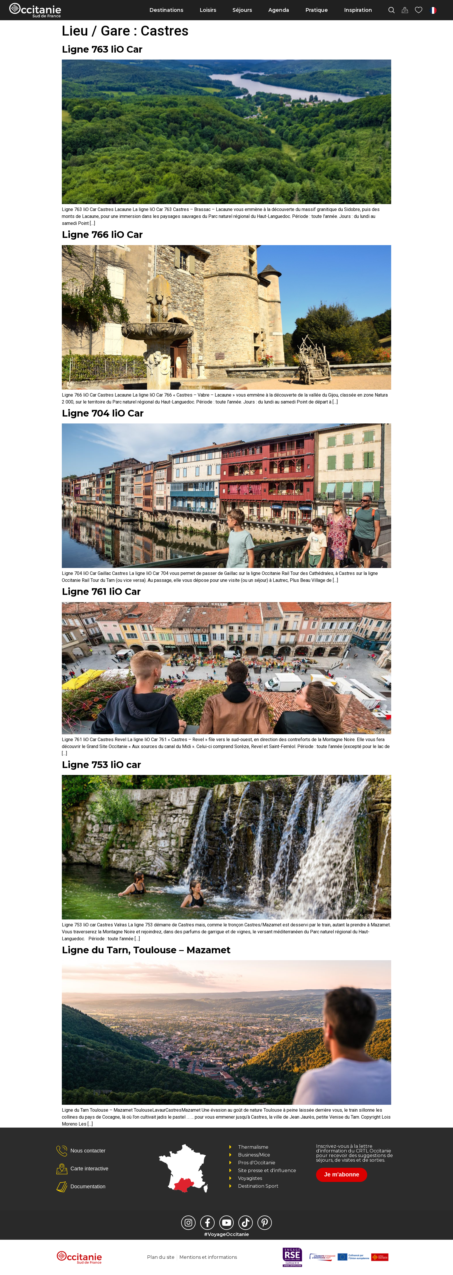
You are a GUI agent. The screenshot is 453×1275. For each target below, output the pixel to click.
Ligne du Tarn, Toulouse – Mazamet (146, 950)
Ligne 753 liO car (101, 764)
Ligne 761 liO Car (101, 591)
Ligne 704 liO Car (103, 413)
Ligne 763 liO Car (102, 49)
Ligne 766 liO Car (102, 234)
